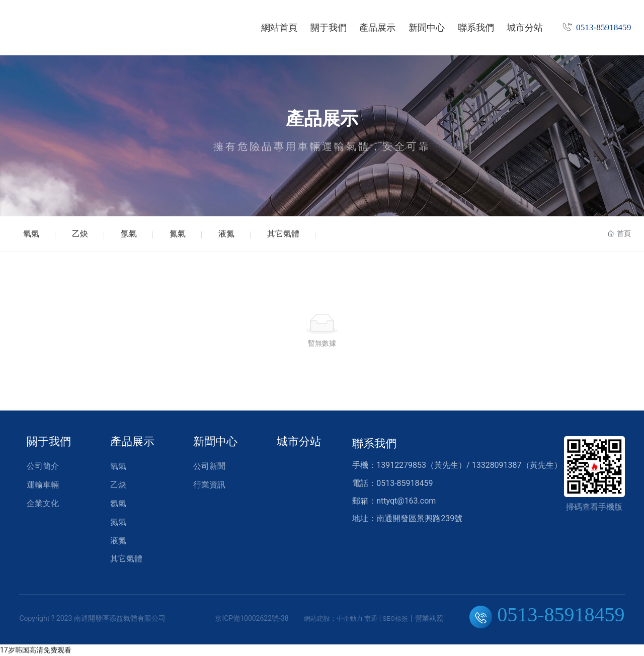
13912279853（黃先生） (421, 465)
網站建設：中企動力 (333, 618)
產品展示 (322, 119)
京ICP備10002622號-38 (251, 618)
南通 (370, 618)
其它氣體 (283, 233)
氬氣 (129, 233)
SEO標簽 (395, 618)
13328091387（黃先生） (517, 465)
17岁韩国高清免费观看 (35, 650)
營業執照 (429, 618)
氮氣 (178, 233)
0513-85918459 (603, 27)
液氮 (226, 233)
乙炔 (80, 233)
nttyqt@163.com (406, 501)
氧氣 (31, 233)
